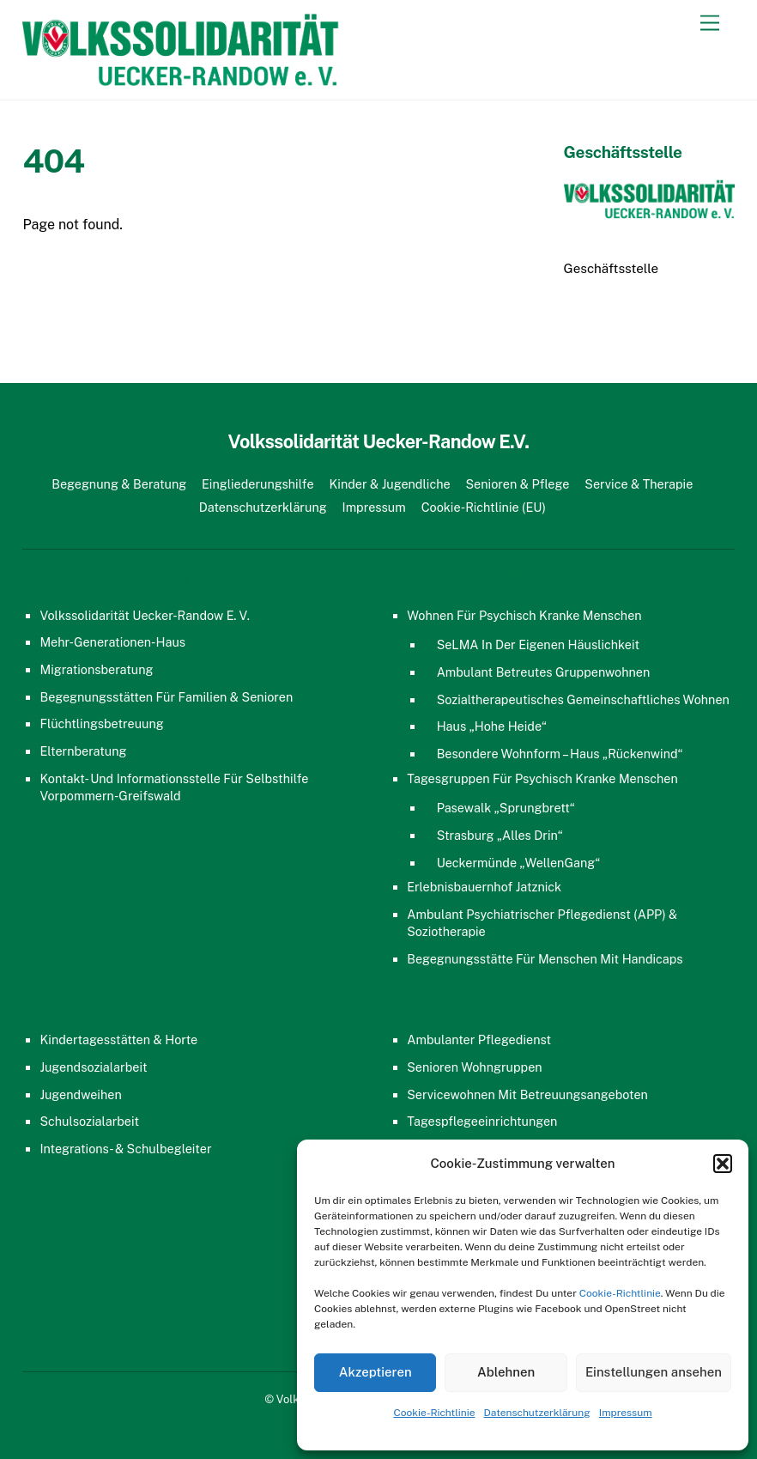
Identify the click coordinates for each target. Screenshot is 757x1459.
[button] (722, 1163)
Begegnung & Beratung (118, 484)
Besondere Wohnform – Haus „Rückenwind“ (560, 753)
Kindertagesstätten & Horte (118, 1039)
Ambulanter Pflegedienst (479, 1039)
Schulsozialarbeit (89, 1121)
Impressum (625, 1413)
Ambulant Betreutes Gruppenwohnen (544, 672)
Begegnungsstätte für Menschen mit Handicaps (544, 958)
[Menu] (710, 23)
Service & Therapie (638, 484)
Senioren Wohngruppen (474, 1067)
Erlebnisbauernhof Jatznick (484, 886)
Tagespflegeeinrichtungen (482, 1121)
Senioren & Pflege (517, 484)
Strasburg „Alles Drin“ (500, 835)
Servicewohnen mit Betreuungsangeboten (527, 1094)
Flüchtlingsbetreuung (101, 723)
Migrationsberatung (96, 669)
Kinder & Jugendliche (389, 484)
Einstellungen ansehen (653, 1372)
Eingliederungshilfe (258, 484)
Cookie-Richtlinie (620, 1293)
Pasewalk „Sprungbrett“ (506, 807)
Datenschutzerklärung (537, 1413)
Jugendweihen (80, 1094)
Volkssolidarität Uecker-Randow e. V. (144, 615)
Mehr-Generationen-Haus (112, 642)
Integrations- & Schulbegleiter (125, 1148)
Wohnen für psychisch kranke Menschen (524, 615)
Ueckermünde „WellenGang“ (519, 862)
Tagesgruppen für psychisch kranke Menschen (542, 778)
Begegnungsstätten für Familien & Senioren (166, 697)
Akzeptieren (375, 1372)
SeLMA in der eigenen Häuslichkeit (538, 644)
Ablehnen (506, 1372)
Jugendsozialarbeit (93, 1067)
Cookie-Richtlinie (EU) (483, 507)
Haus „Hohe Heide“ (492, 726)
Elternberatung (82, 751)
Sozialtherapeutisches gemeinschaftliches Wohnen (583, 699)
